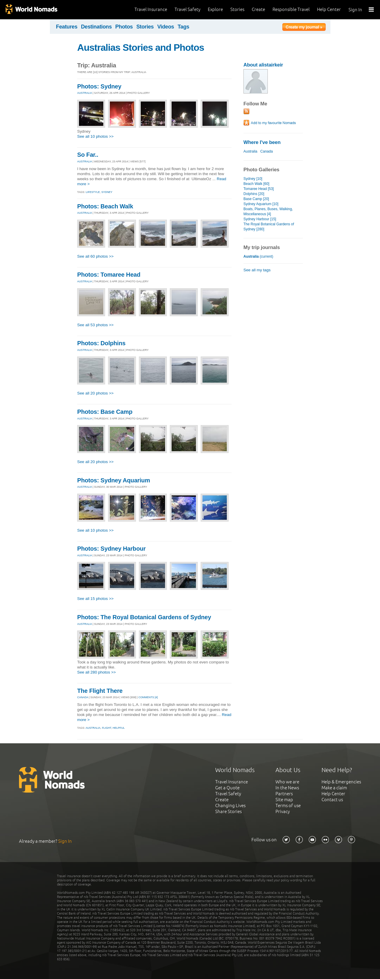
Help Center (329, 9)
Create (258, 9)
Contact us (332, 799)
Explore (215, 9)
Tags (183, 27)
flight (106, 727)
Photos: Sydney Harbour (111, 548)
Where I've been (262, 142)
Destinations (96, 27)
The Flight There (100, 690)
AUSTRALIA (84, 92)
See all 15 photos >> (95, 598)
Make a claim (334, 787)
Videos (165, 27)
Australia (250, 151)
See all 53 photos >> (95, 325)
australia (93, 727)
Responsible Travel (291, 9)
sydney (106, 192)
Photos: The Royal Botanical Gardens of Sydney (144, 617)
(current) (258, 256)
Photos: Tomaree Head (108, 274)
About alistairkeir (263, 65)
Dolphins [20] (253, 194)
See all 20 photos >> (95, 393)
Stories (237, 9)
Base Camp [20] (256, 199)
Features (66, 27)
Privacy (283, 811)
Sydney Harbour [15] (259, 219)
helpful (119, 727)
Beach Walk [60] (256, 184)
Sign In (355, 9)
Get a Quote (227, 787)
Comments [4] (148, 697)
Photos (124, 27)
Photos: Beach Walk (105, 206)
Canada (266, 151)
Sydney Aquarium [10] (260, 204)
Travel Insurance (150, 9)
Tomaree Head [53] (258, 189)
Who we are (287, 781)
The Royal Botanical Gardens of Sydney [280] (268, 226)
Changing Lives (230, 805)
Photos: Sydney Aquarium (113, 480)
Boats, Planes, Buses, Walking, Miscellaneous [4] (268, 211)
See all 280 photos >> (96, 672)
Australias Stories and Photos (140, 47)
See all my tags (256, 270)
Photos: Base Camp (104, 411)
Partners (284, 793)
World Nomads (31, 9)
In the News (287, 787)
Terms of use (288, 805)
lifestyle (93, 192)
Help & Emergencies (341, 781)
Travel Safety (187, 9)
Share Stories (228, 811)
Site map (284, 799)
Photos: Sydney (99, 86)
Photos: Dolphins (101, 343)
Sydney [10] (252, 179)
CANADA (82, 697)
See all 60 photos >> (95, 256)
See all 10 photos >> (95, 136)
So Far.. (87, 154)
